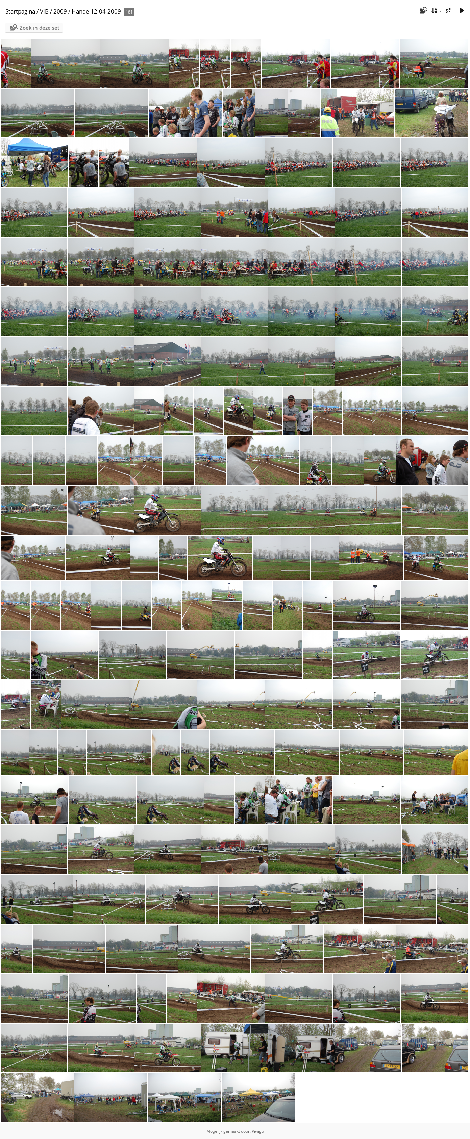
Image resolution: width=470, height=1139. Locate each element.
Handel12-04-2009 (96, 11)
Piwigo (258, 1131)
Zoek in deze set (39, 27)
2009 (60, 11)
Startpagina (20, 11)
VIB (44, 11)
